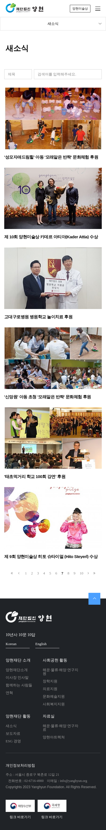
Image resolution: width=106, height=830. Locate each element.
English (46, 644)
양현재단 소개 (18, 660)
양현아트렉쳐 (54, 737)
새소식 (74, 23)
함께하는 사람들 (19, 685)
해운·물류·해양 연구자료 (61, 728)
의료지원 (50, 689)
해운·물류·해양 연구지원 (61, 672)
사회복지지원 (54, 704)
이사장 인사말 (17, 677)
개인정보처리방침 (20, 765)
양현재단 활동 (18, 716)
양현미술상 (80, 8)
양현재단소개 (17, 670)
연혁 (9, 693)
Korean (16, 644)
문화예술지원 (54, 696)
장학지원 (50, 681)
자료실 (49, 716)
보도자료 (13, 733)
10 (81, 573)
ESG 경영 (13, 741)
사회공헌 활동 (55, 660)
